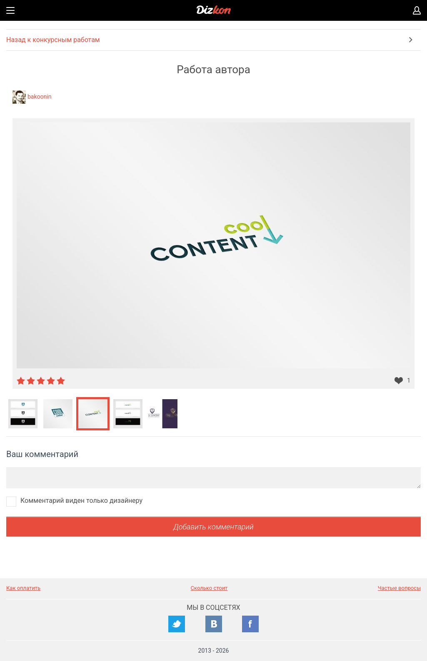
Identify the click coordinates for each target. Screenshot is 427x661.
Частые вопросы (399, 588)
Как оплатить (23, 588)
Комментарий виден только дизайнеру (81, 500)
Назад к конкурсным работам (53, 40)
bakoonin (39, 96)
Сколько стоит (209, 588)
